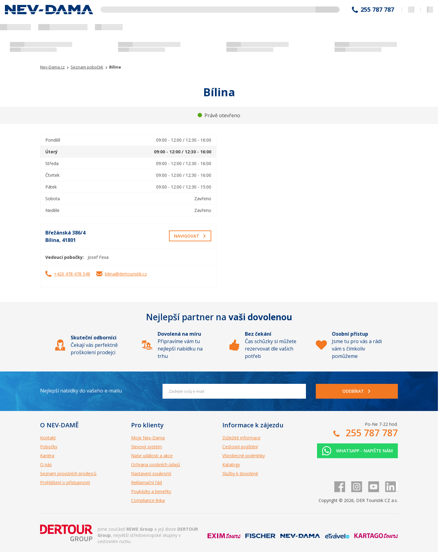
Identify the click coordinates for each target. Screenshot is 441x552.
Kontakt (48, 438)
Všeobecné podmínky (243, 456)
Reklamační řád (146, 482)
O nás (46, 464)
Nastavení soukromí (151, 473)
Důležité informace (241, 438)
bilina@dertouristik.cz (126, 274)
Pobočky (48, 447)
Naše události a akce (152, 456)
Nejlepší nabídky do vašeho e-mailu (81, 390)
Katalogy (231, 464)
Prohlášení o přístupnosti (65, 482)
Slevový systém (146, 447)
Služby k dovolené (240, 473)
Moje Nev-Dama (148, 438)
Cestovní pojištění (240, 447)
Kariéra (47, 456)
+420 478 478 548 (72, 274)
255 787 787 (377, 9)
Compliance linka (148, 500)
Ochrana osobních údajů (155, 464)
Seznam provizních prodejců (68, 473)
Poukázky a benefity (151, 491)
